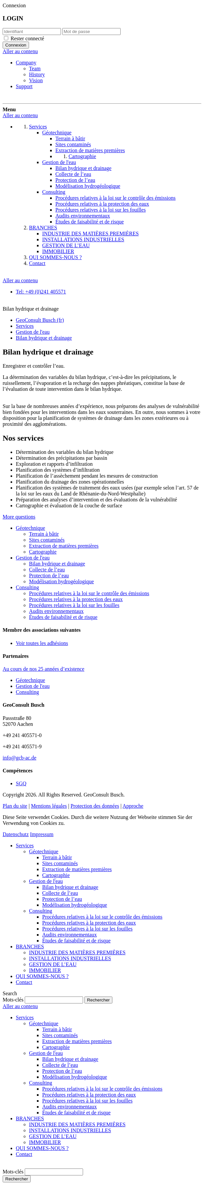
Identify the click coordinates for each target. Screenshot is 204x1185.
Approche (133, 806)
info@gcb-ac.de (19, 758)
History (37, 74)
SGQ (21, 783)
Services (25, 845)
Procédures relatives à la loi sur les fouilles (74, 605)
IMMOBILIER (45, 970)
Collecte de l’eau (47, 569)
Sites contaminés (47, 540)
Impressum (41, 834)
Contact (24, 982)
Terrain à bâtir (44, 534)
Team (35, 68)
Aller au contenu (20, 51)
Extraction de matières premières (64, 546)
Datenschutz (16, 834)
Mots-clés (13, 999)
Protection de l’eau (49, 575)
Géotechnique (30, 528)
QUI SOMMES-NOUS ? (42, 976)
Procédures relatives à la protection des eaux (76, 599)
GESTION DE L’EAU (52, 964)
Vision (36, 80)
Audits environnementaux (56, 611)
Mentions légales (49, 806)
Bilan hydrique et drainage (57, 563)
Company (26, 62)
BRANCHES (30, 946)
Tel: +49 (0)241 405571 (41, 291)
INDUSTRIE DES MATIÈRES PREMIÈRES (77, 952)
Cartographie (43, 552)
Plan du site (15, 806)
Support (24, 86)
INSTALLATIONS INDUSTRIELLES (70, 958)
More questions (19, 517)
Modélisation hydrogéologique (61, 581)
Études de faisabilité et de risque (63, 617)
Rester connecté (27, 38)
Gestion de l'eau (32, 557)
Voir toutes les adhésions (42, 643)
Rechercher (16, 1178)
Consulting (27, 587)
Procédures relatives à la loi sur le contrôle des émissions (89, 593)
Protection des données (95, 806)
